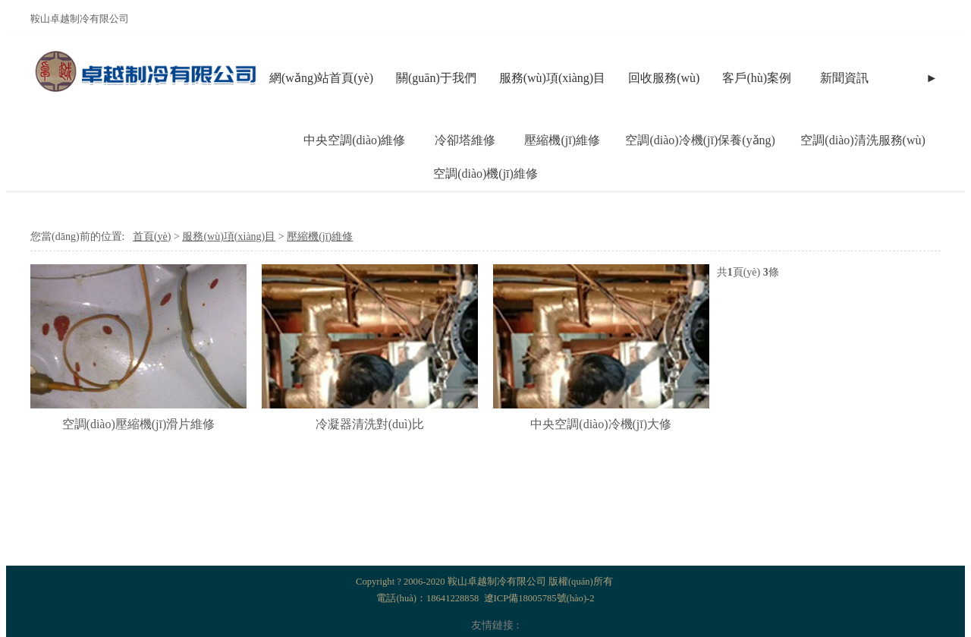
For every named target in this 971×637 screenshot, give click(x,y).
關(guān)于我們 (436, 77)
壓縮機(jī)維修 (562, 140)
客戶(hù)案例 (756, 77)
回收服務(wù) (663, 77)
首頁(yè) (152, 236)
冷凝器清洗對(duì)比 (370, 424)
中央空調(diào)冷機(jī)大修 (600, 424)
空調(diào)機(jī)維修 (485, 173)
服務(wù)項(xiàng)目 (552, 77)
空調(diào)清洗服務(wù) (862, 140)
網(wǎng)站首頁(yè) (321, 77)
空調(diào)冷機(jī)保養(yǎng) (700, 140)
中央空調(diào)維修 (354, 140)
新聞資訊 (844, 77)
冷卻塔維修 (465, 140)
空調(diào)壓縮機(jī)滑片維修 (138, 424)
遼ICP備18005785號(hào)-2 (539, 598)
